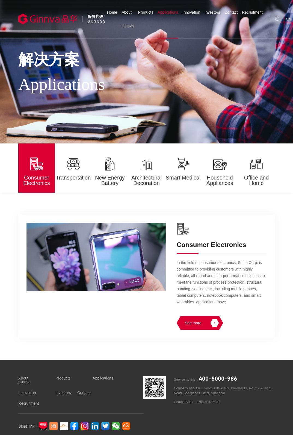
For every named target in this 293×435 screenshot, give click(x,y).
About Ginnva (128, 19)
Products (145, 12)
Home (112, 12)
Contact (231, 12)
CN (288, 19)
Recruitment (252, 12)
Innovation (191, 12)
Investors (212, 12)
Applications (168, 12)
